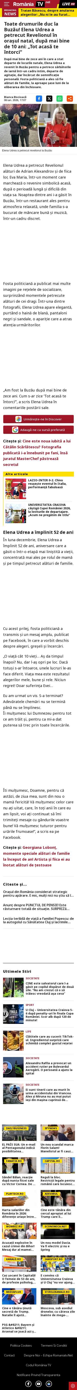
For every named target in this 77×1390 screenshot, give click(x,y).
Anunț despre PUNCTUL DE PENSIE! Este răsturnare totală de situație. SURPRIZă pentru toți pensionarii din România (35, 907)
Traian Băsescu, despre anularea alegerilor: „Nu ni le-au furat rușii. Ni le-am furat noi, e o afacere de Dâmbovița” (47, 12)
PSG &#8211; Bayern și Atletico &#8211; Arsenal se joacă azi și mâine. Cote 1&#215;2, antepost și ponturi (18, 1328)
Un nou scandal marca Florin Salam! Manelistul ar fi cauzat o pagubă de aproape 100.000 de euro (57, 1148)
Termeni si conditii (54, 1345)
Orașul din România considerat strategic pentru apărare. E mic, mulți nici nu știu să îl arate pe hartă (37, 893)
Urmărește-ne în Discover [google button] (38, 419)
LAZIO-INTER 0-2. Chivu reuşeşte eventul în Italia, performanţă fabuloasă (47, 484)
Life (28, 1031)
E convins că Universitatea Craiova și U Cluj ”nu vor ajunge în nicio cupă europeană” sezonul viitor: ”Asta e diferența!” (57, 1279)
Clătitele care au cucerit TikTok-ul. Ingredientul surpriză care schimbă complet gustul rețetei (50, 1040)
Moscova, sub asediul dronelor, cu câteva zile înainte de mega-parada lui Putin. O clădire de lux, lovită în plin (58, 1312)
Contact (9, 1355)
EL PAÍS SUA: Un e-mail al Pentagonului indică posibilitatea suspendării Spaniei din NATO (19, 1148)
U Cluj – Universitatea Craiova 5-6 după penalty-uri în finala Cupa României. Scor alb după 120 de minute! (50, 1015)
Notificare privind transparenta (38, 1375)
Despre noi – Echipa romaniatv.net (48, 1355)
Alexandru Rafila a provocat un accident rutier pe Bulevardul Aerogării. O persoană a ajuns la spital (49, 1068)
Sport (30, 1005)
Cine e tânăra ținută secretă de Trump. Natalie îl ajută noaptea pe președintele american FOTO (19, 1312)
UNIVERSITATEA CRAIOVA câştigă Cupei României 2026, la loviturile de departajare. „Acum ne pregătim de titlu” (49, 510)
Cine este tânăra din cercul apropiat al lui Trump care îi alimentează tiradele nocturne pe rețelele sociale (56, 1213)
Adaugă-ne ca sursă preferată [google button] (38, 430)
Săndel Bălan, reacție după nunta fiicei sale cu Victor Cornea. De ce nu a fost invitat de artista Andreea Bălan (19, 1181)
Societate (32, 978)
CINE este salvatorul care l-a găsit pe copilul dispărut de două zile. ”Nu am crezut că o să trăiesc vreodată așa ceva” (50, 988)
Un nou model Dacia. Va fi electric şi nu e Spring (56, 1246)
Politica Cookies (21, 1345)
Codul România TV (38, 1365)
